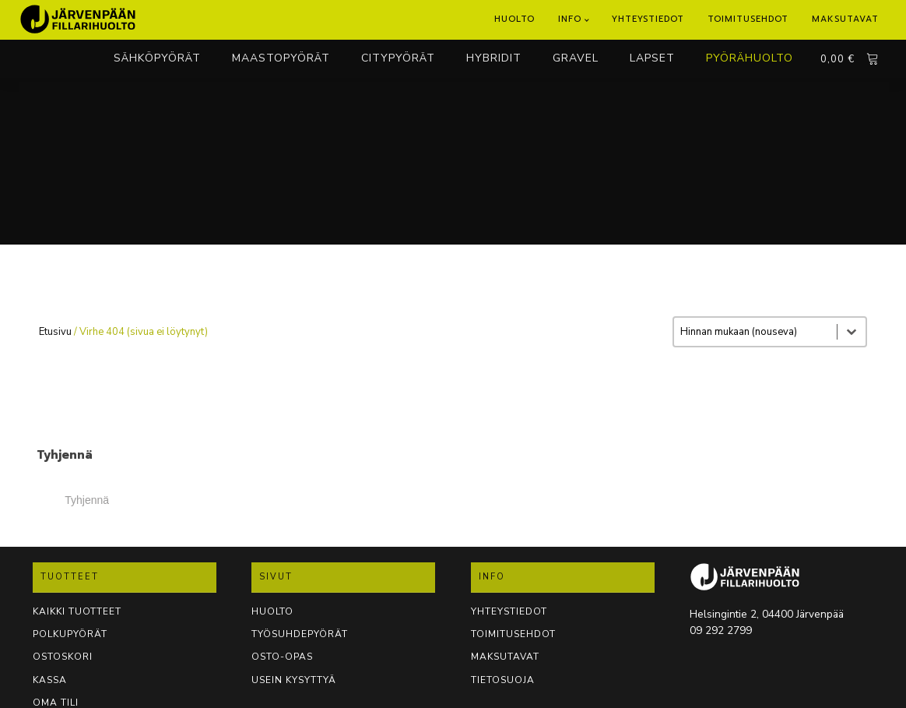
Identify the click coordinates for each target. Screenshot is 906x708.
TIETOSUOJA (503, 680)
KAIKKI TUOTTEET (77, 611)
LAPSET (652, 58)
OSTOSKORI (63, 656)
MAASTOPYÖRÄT (281, 58)
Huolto (514, 19)
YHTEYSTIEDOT (509, 611)
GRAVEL (576, 58)
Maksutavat (845, 19)
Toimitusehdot (748, 19)
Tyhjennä (87, 500)
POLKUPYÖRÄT (70, 634)
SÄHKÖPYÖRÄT (157, 58)
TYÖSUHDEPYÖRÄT (299, 634)
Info (569, 19)
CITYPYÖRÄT (398, 58)
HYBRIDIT (493, 58)
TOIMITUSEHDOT (513, 634)
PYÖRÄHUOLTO (749, 58)
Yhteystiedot (648, 19)
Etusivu (55, 332)
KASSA (50, 680)
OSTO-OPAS (282, 656)
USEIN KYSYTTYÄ (293, 680)
